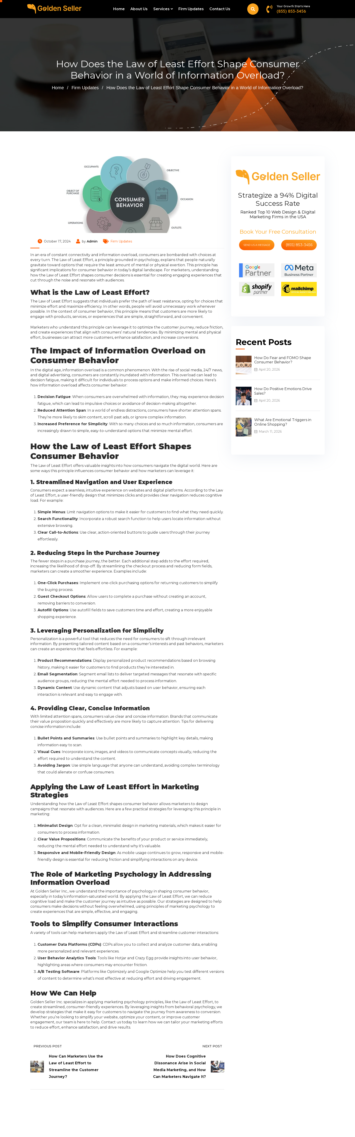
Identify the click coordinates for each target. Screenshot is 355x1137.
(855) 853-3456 (291, 11)
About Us (139, 9)
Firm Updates (191, 9)
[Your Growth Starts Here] (269, 9)
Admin (92, 241)
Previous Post (46, 1046)
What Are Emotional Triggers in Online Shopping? (282, 422)
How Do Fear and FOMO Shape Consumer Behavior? (282, 360)
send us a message (256, 245)
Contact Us (219, 9)
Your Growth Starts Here (293, 6)
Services (161, 9)
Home (119, 9)
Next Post (213, 1046)
